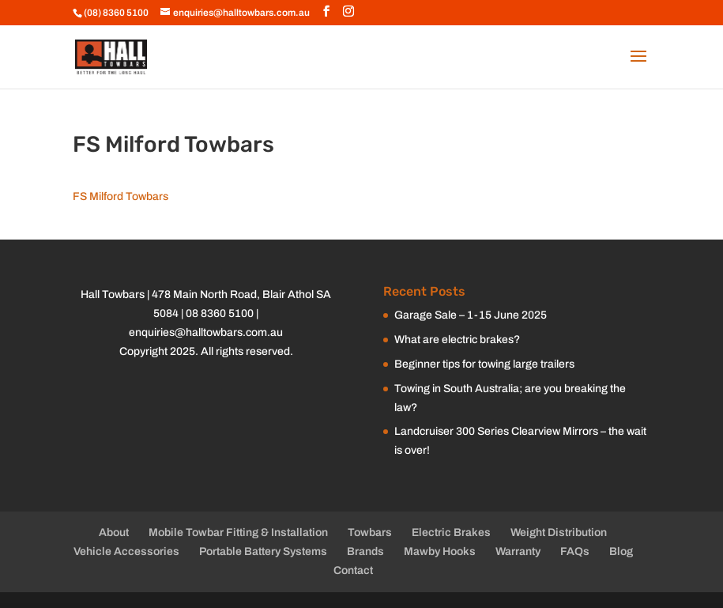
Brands (365, 551)
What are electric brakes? (457, 340)
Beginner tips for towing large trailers (484, 364)
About (114, 532)
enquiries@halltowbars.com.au (206, 332)
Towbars (370, 532)
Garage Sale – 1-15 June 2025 (470, 315)
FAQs (574, 551)
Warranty (517, 551)
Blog (621, 551)
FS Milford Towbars (120, 196)
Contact (353, 570)
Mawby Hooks (440, 551)
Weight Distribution (558, 532)
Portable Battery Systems (263, 551)
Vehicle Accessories (126, 551)
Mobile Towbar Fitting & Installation (238, 532)
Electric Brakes (451, 532)
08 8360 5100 (220, 313)
